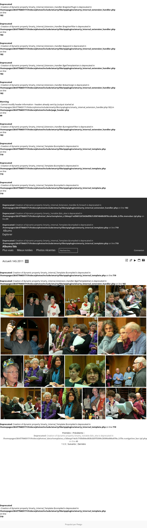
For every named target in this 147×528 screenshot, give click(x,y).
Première (66, 432)
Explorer (7, 234)
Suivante (72, 444)
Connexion (139, 250)
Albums (7, 230)
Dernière (82, 444)
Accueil (6, 261)
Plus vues (7, 250)
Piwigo (79, 524)
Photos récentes (45, 250)
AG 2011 (18, 261)
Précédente (78, 432)
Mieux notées (25, 250)
